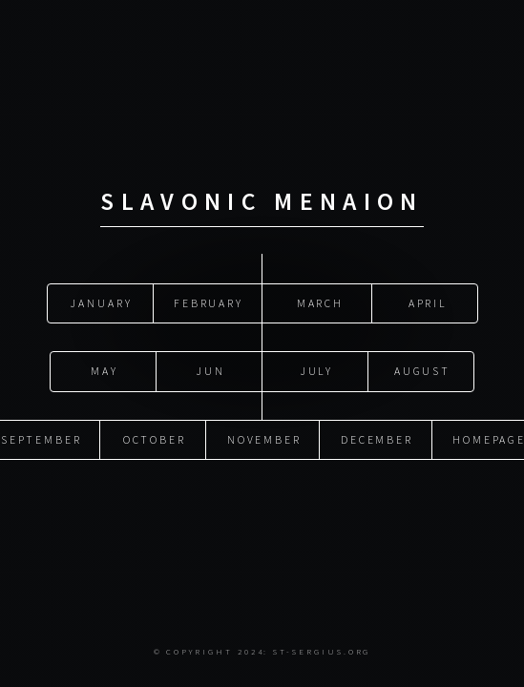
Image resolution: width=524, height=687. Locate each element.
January (101, 303)
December (377, 439)
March (318, 303)
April (425, 303)
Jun (210, 371)
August (422, 371)
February (208, 303)
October (155, 439)
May (104, 371)
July (317, 371)
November (264, 439)
